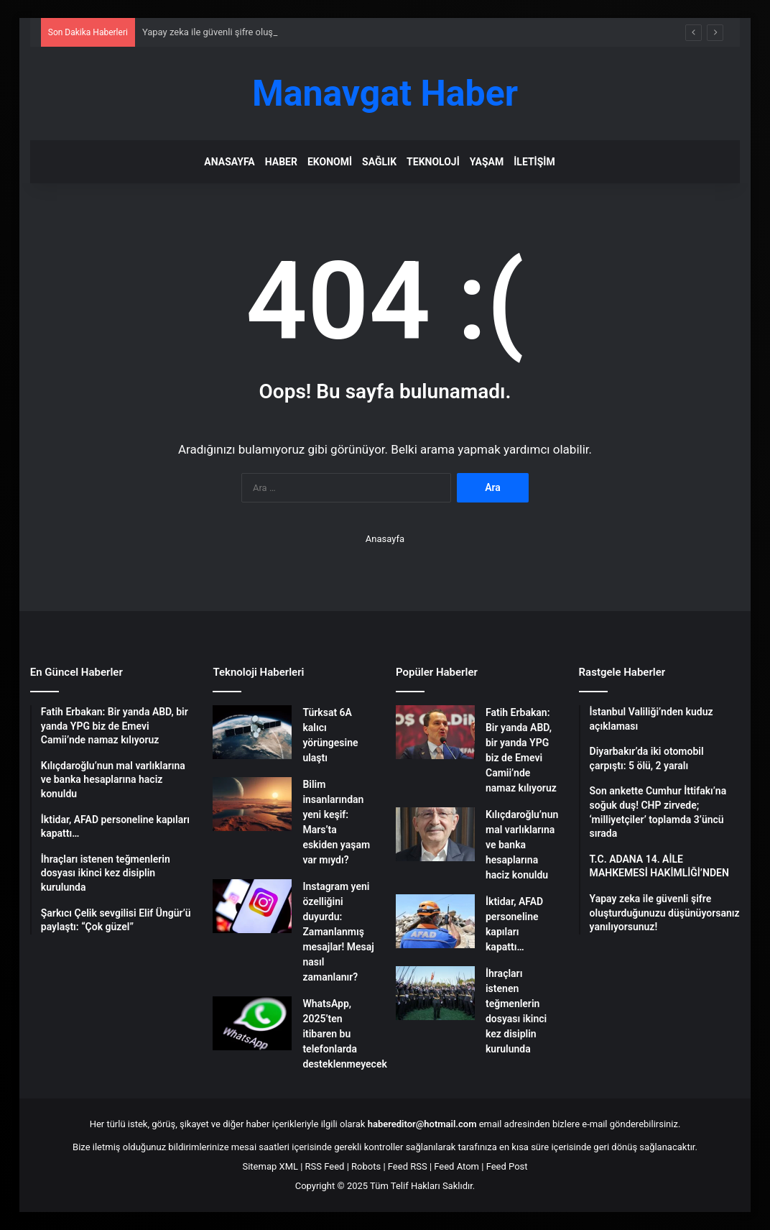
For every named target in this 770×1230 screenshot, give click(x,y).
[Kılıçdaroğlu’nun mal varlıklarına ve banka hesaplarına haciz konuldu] (435, 834)
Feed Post (507, 1166)
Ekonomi (329, 161)
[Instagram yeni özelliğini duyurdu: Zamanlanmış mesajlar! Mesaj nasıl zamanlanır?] (252, 906)
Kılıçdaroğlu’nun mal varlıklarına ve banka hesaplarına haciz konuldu (522, 845)
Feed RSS (407, 1166)
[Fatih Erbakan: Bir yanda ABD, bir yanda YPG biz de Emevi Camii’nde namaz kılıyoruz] (435, 732)
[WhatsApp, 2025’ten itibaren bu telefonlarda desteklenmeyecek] (252, 1023)
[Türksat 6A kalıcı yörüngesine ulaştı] (252, 732)
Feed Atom (456, 1166)
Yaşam (487, 161)
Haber (281, 161)
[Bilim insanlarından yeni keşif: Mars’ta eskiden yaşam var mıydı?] (252, 804)
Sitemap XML (270, 1166)
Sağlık (379, 161)
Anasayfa (229, 161)
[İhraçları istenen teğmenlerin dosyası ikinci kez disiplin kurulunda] (435, 993)
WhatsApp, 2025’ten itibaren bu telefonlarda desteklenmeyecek (344, 1034)
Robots (366, 1166)
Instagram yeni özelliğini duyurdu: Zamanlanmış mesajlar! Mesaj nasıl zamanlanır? (338, 932)
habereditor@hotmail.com (422, 1124)
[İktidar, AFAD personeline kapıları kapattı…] (435, 921)
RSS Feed (325, 1166)
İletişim (534, 161)
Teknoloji (433, 161)
